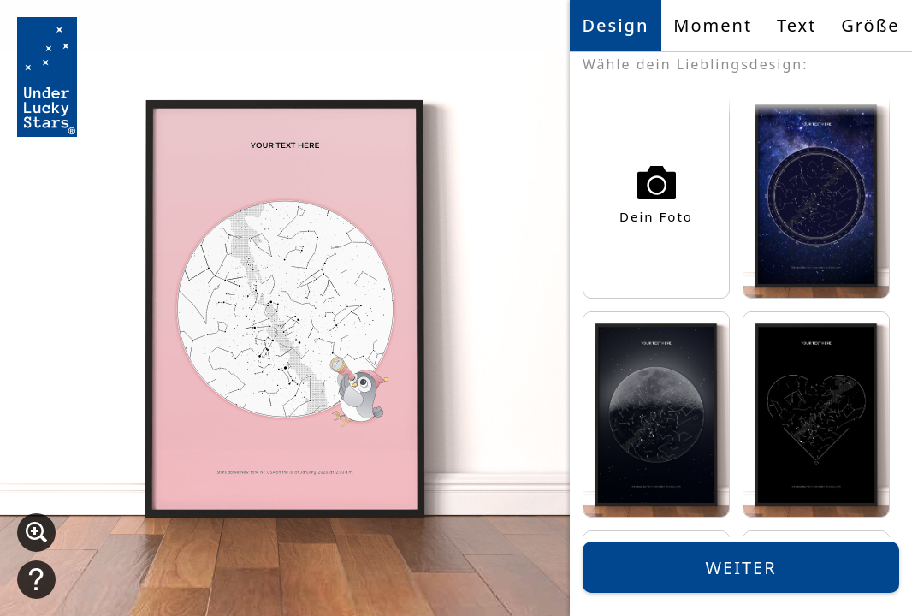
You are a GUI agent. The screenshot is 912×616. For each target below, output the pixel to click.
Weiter (740, 567)
